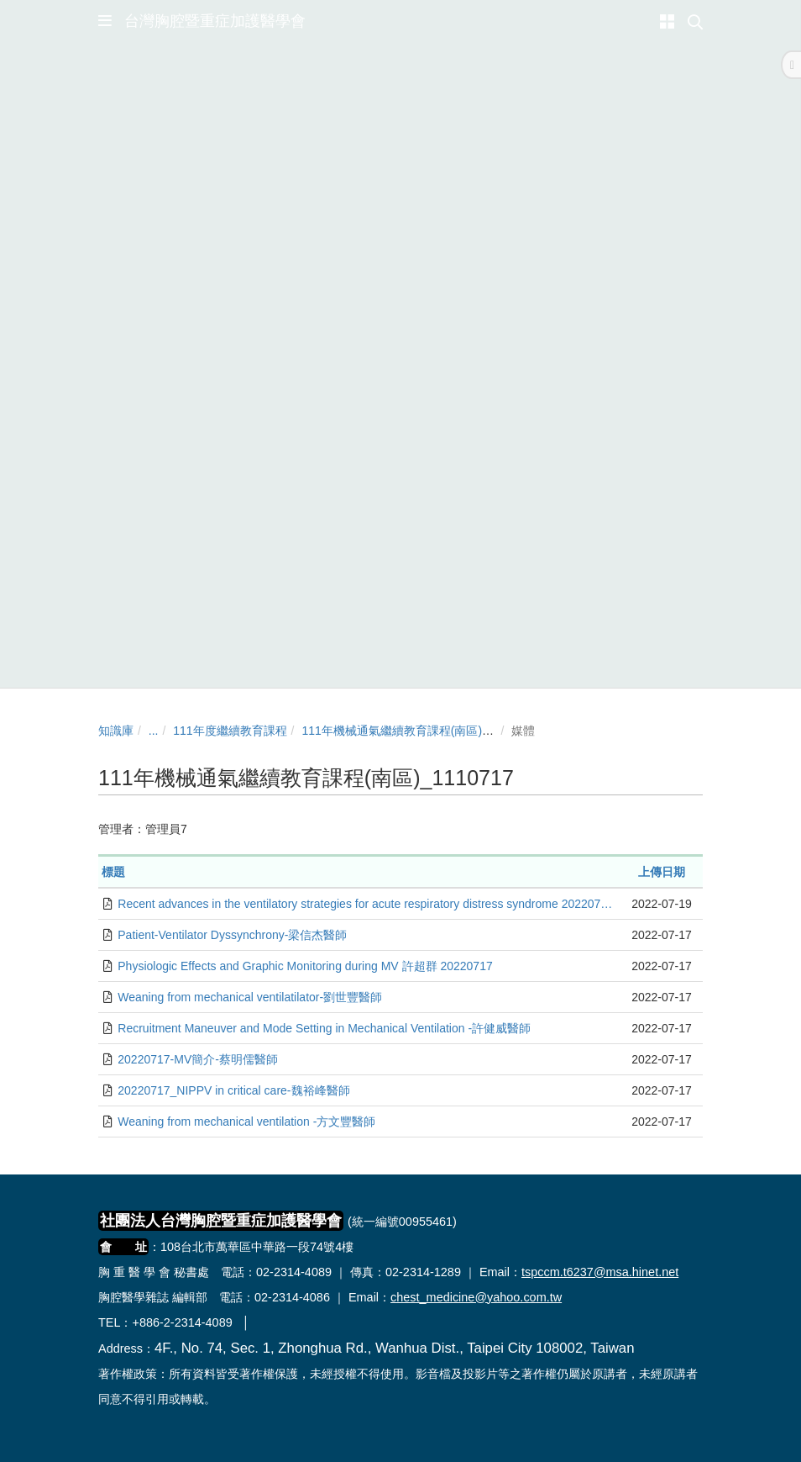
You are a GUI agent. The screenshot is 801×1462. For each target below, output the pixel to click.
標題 (113, 872)
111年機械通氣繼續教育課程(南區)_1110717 (417, 730)
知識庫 (116, 730)
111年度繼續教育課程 (229, 730)
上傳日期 (661, 872)
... (154, 730)
